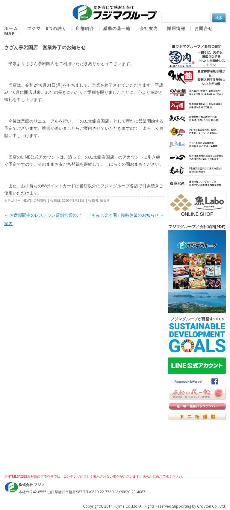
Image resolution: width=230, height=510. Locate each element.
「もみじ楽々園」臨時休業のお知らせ (125, 215)
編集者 (105, 200)
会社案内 (149, 28)
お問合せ (203, 28)
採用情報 (176, 28)
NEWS (26, 200)
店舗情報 (39, 200)
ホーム (11, 28)
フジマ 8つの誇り (47, 28)
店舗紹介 (84, 28)
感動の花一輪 (117, 28)
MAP (9, 33)
